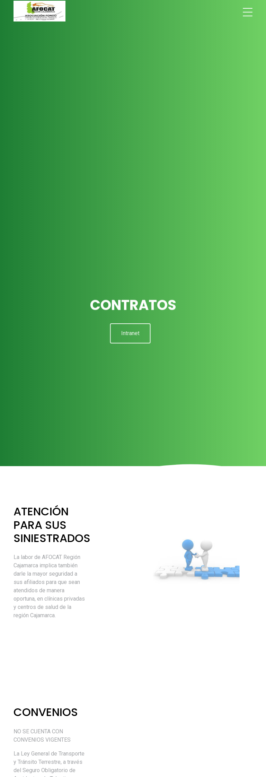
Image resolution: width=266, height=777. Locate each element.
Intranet (128, 333)
